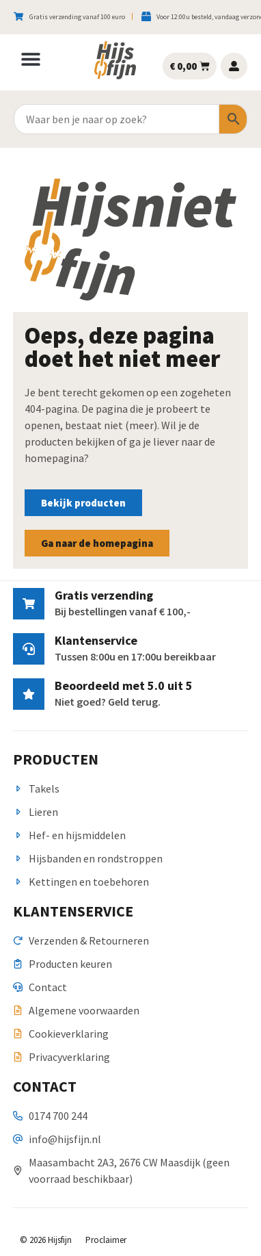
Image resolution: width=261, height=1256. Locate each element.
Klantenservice (96, 640)
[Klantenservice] (28, 649)
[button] (30, 59)
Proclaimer (105, 1240)
